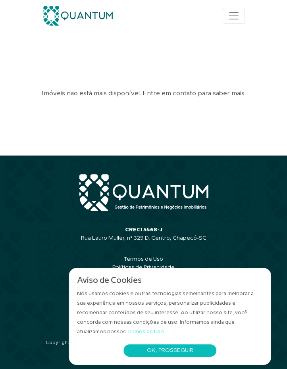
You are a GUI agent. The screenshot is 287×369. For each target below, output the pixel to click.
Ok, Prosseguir (170, 350)
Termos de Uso (145, 331)
